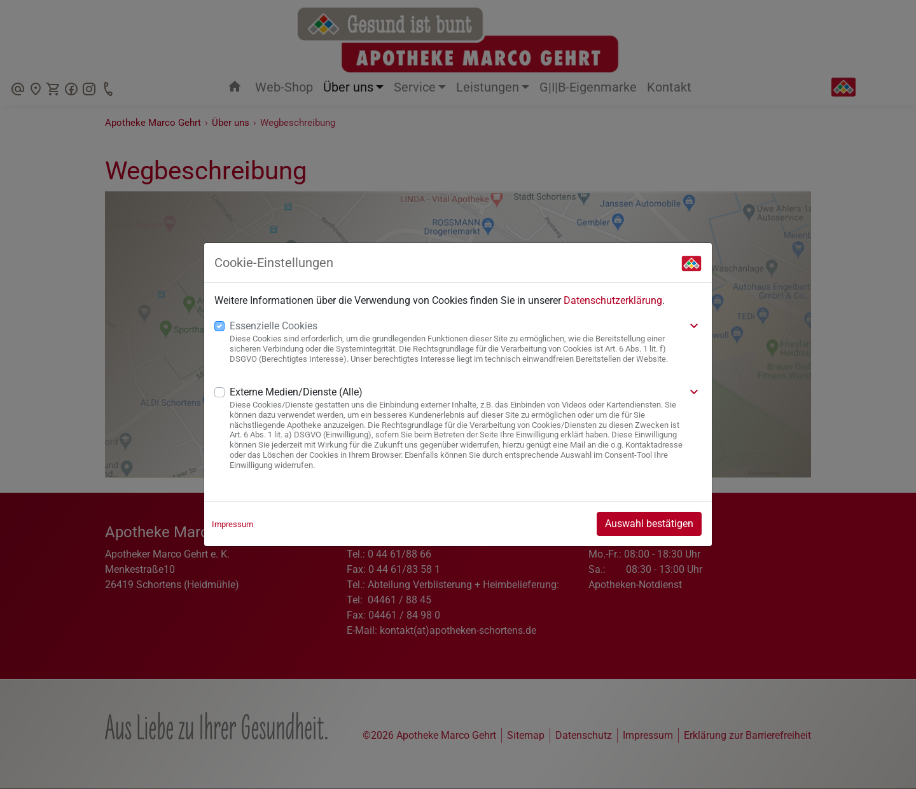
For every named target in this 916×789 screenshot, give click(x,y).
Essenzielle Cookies (273, 326)
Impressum (232, 524)
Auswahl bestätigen (649, 524)
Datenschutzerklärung (613, 300)
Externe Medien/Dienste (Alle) (296, 392)
